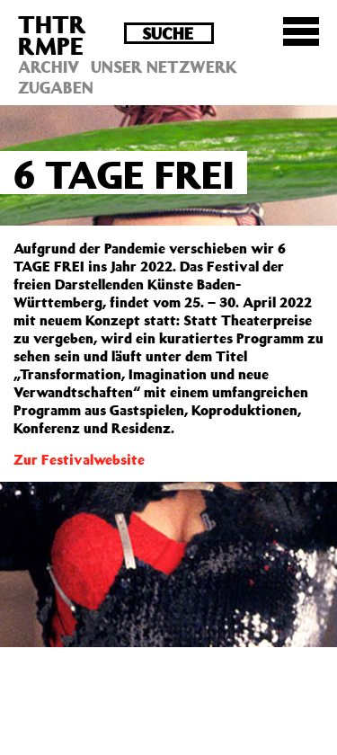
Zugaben (55, 87)
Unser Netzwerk (164, 66)
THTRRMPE (52, 34)
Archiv (48, 66)
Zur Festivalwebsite (79, 459)
